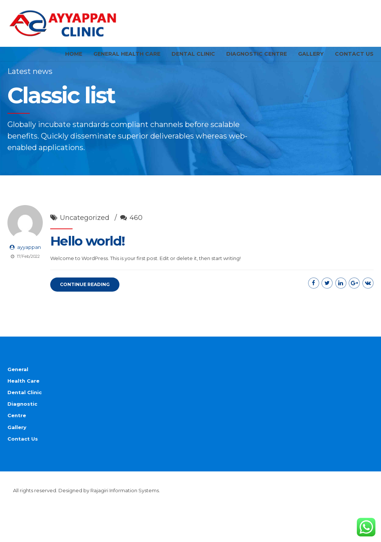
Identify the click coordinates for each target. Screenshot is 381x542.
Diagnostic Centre (256, 54)
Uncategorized (84, 232)
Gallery (311, 54)
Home (73, 54)
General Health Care (126, 54)
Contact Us (354, 54)
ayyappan (29, 261)
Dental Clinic (193, 54)
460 (136, 232)
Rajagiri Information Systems (124, 504)
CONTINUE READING (85, 298)
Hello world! (87, 255)
